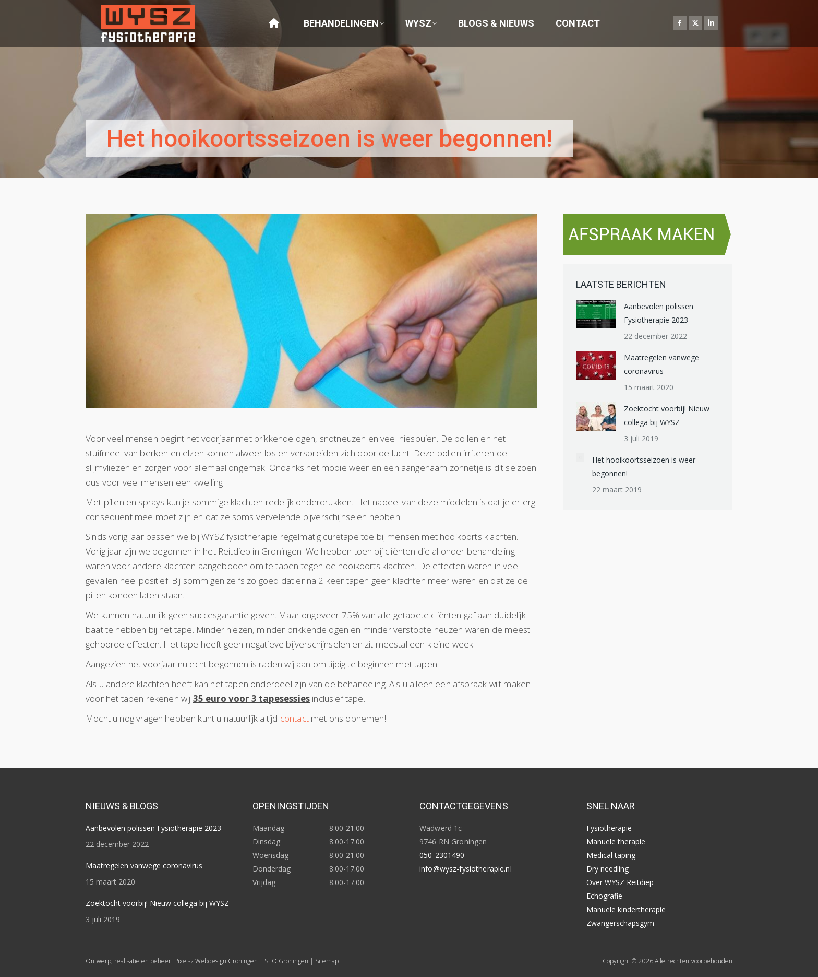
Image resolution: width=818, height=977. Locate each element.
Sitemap (327, 961)
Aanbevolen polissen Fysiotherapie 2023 (658, 313)
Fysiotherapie (609, 828)
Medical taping (610, 855)
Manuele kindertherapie (626, 909)
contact (294, 718)
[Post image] (596, 314)
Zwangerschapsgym (620, 923)
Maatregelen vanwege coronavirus (661, 364)
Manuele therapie (615, 841)
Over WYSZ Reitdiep (620, 882)
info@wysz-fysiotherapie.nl (465, 869)
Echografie (604, 896)
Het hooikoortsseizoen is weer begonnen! (643, 466)
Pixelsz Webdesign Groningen (216, 961)
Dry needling (607, 869)
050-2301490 (442, 855)
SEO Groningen (286, 961)
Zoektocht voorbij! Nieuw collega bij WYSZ (666, 415)
